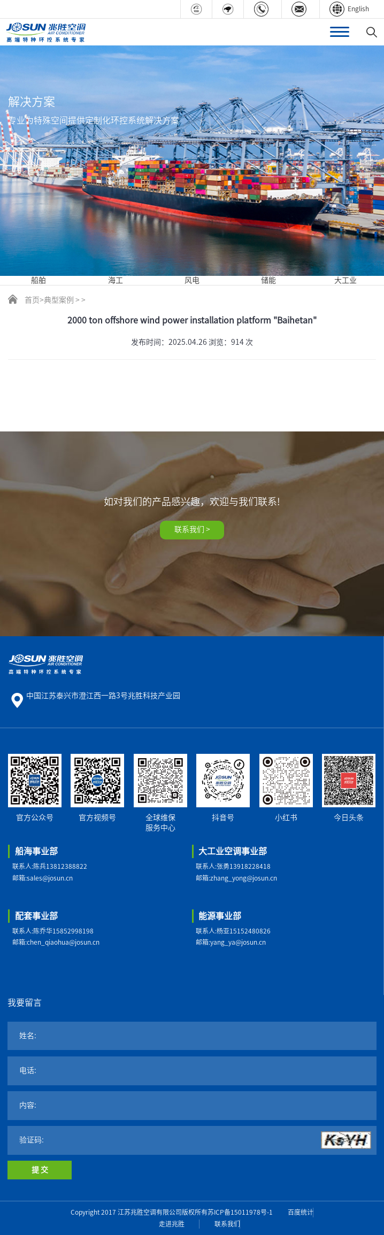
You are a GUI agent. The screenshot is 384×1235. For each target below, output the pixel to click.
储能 (268, 280)
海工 (115, 280)
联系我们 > (192, 529)
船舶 (38, 280)
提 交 (40, 1170)
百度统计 (300, 1212)
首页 (32, 300)
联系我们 (227, 1224)
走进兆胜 (172, 1224)
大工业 (345, 280)
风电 (192, 280)
